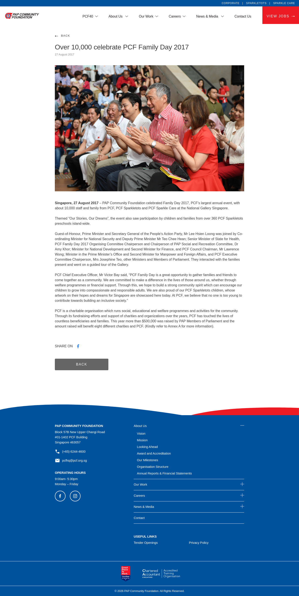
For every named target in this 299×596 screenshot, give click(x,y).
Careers (175, 16)
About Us (116, 16)
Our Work (146, 16)
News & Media (207, 16)
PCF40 (87, 16)
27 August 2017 (64, 54)
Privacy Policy (198, 542)
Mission (142, 440)
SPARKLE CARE (284, 3)
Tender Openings (146, 542)
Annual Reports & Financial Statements (164, 473)
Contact (139, 518)
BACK (65, 35)
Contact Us (243, 16)
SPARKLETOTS (256, 3)
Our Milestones (147, 460)
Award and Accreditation (154, 453)
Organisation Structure (152, 466)
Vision (141, 433)
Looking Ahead (147, 447)
